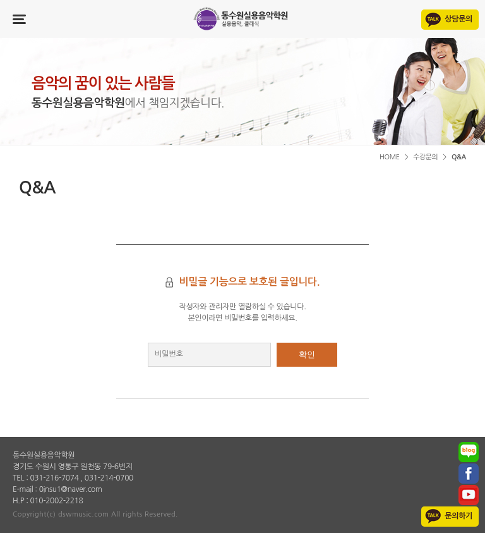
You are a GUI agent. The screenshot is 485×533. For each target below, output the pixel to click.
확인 (307, 354)
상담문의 (458, 19)
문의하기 (458, 516)
